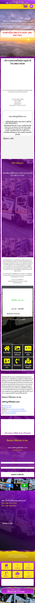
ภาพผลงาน (17, 568)
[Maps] (17, 573)
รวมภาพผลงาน (17, 353)
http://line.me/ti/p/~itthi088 (16, 409)
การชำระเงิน (28, 353)
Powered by (14, 556)
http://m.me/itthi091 (10, 412)
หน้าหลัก (7, 352)
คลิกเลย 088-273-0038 (15, 592)
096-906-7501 (7, 407)
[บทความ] (28, 573)
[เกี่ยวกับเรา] (28, 565)
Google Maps (28, 366)
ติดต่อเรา (17, 365)
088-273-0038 (7, 405)
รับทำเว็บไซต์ (25, 556)
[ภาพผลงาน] (17, 565)
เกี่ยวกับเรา (6, 366)
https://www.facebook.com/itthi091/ (16, 411)
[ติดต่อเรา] (6, 573)
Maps (17, 576)
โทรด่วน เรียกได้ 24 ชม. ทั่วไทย (14, 590)
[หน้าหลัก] (6, 565)
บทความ (28, 576)
